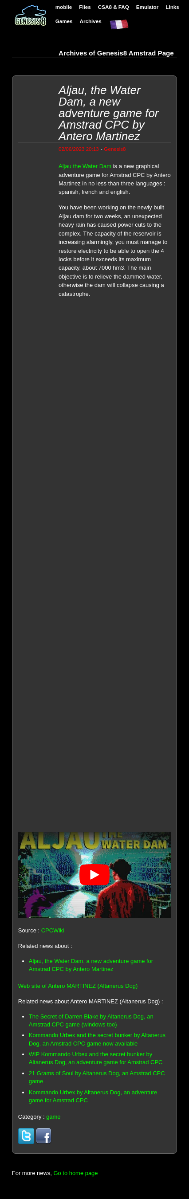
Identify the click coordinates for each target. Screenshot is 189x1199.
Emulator (147, 7)
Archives (91, 21)
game (53, 1116)
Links (172, 7)
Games (64, 21)
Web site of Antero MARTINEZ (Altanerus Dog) (78, 986)
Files (85, 7)
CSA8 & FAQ (113, 7)
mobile (63, 7)
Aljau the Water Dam (85, 166)
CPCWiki (52, 930)
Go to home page (75, 1173)
